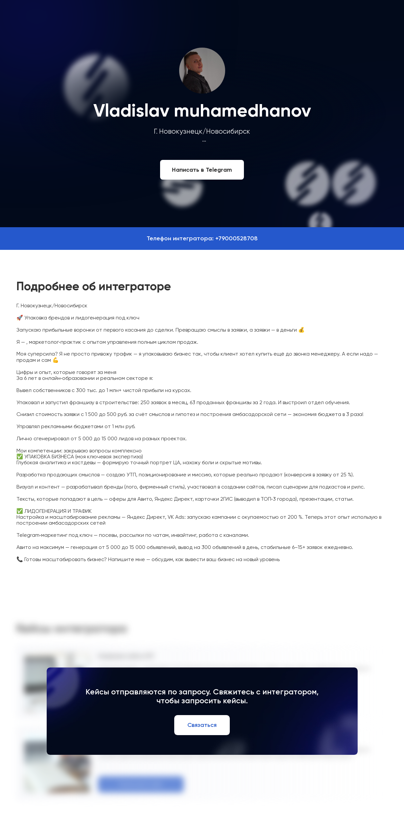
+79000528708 (236, 238)
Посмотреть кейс (141, 784)
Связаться (202, 725)
